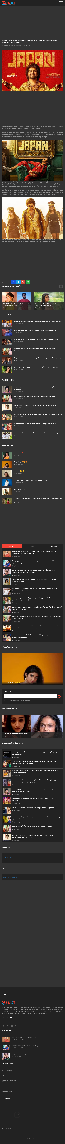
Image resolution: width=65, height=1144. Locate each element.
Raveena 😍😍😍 (19, 471)
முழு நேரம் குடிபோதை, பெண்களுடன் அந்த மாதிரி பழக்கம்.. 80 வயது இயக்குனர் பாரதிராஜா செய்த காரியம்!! (34, 590)
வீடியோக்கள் (7, 1071)
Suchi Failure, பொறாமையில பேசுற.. (16, 734)
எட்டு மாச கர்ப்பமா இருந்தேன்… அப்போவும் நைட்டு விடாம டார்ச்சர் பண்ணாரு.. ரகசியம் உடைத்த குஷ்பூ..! (33, 571)
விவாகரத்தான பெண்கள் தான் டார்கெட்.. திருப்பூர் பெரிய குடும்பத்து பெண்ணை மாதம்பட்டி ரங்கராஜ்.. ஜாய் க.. (34, 781)
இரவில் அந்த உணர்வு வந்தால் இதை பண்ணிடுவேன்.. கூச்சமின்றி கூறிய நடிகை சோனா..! (36, 617)
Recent (33, 546)
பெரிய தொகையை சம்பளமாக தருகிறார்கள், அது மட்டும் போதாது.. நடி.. (38, 358)
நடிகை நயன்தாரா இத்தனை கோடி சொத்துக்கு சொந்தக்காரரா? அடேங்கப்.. (38, 367)
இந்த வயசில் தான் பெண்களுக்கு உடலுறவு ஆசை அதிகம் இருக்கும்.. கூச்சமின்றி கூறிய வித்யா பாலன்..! (35, 553)
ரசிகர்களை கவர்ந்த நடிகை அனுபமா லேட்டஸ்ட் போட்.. (45, 304)
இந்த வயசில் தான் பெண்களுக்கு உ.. (24, 1038)
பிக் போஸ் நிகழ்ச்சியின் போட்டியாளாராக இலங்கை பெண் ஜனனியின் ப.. (38, 500)
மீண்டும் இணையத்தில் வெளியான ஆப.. (26, 1046)
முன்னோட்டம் (7, 1091)
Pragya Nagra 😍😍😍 (20, 462)
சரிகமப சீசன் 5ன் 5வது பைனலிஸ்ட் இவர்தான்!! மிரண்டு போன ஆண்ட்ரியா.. (33, 799)
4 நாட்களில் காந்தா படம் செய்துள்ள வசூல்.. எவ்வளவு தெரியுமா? (36, 340)
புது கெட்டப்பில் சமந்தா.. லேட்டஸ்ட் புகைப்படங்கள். (31, 480)
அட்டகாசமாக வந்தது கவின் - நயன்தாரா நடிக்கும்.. (13, 304)
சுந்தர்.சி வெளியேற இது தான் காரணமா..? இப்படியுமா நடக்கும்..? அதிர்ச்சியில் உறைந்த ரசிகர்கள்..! (33, 836)
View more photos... (7, 1129)
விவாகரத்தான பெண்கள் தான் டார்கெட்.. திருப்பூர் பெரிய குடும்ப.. (36, 424)
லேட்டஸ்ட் (5, 1086)
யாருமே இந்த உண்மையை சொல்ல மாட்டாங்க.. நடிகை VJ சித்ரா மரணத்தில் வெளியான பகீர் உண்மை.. (37, 790)
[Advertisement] (32, 21)
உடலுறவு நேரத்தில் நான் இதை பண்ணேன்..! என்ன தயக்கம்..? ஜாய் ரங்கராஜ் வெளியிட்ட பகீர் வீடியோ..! (34, 762)
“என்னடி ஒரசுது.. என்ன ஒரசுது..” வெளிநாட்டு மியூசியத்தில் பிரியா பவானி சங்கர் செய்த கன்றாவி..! (37, 608)
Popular (11, 546)
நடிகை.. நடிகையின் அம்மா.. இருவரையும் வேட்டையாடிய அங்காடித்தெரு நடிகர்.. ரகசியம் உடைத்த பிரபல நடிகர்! (36, 627)
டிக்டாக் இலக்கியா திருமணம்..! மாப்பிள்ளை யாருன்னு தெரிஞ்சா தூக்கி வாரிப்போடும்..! (36, 753)
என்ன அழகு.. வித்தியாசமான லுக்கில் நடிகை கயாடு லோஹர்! (35, 349)
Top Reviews (53, 546)
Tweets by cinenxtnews (10, 877)
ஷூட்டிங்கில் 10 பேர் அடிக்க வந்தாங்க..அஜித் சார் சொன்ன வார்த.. (35, 330)
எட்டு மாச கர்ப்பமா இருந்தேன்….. (22, 1054)
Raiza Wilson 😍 (18, 453)
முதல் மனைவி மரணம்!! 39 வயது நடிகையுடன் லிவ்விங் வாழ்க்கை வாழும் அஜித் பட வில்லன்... (36, 818)
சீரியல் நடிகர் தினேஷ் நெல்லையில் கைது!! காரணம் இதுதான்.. (33, 808)
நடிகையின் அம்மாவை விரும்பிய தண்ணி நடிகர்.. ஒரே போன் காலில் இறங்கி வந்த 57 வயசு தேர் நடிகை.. (35, 599)
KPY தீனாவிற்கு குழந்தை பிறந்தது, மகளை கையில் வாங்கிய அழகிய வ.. (38, 415)
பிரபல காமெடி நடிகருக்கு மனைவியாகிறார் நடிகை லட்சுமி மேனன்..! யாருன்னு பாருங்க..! (35, 580)
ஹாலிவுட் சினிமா (9, 1081)
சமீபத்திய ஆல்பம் (9, 647)
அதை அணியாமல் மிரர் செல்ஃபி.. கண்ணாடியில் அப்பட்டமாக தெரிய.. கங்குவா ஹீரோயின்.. (35, 772)
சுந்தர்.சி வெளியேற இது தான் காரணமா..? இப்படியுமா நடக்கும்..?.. (36, 405)
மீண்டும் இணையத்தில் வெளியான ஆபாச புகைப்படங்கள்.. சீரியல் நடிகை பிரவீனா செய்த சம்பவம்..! (36, 562)
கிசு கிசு (5, 1076)
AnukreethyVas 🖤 (19, 489)
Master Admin (21, 45)
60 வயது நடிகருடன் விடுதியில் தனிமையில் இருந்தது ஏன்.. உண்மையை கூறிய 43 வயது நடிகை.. (36, 636)
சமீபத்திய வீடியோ (9, 708)
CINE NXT (9, 858)
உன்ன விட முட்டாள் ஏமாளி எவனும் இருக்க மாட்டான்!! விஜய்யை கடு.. (37, 321)
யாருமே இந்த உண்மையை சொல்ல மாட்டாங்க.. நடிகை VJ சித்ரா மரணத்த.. (35, 388)
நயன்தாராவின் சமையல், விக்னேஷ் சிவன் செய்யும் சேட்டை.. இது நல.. (38, 433)
